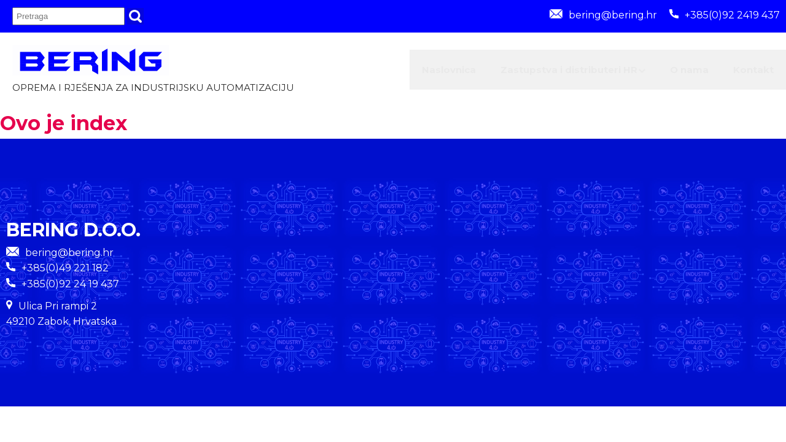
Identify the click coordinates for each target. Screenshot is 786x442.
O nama (664, 72)
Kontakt (745, 72)
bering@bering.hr (603, 15)
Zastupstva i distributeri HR (525, 72)
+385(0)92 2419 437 (724, 15)
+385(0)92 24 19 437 (70, 289)
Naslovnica (379, 72)
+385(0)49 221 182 (65, 273)
